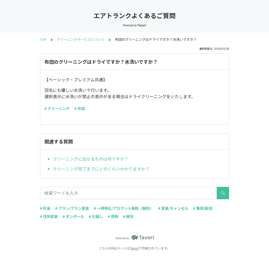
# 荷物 (113, 216)
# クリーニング (57, 108)
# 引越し (96, 216)
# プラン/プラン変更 (72, 208)
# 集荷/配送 (202, 208)
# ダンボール (73, 216)
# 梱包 (128, 216)
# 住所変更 (49, 216)
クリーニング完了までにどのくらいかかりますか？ (101, 169)
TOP (43, 39)
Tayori (134, 248)
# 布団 (79, 108)
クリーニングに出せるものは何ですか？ (90, 159)
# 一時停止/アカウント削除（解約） (123, 208)
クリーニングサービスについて (81, 39)
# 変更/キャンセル (173, 208)
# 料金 (45, 208)
